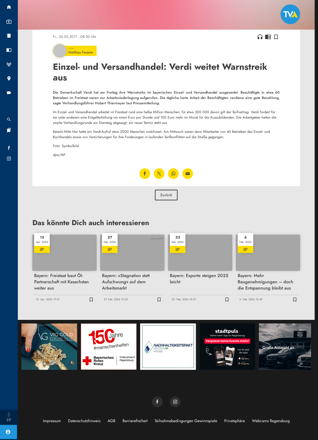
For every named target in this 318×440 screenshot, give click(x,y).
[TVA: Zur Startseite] (290, 14)
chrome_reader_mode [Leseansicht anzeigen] (268, 37)
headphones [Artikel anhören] (260, 37)
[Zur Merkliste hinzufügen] (276, 36)
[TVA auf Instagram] (175, 402)
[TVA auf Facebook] (157, 402)
